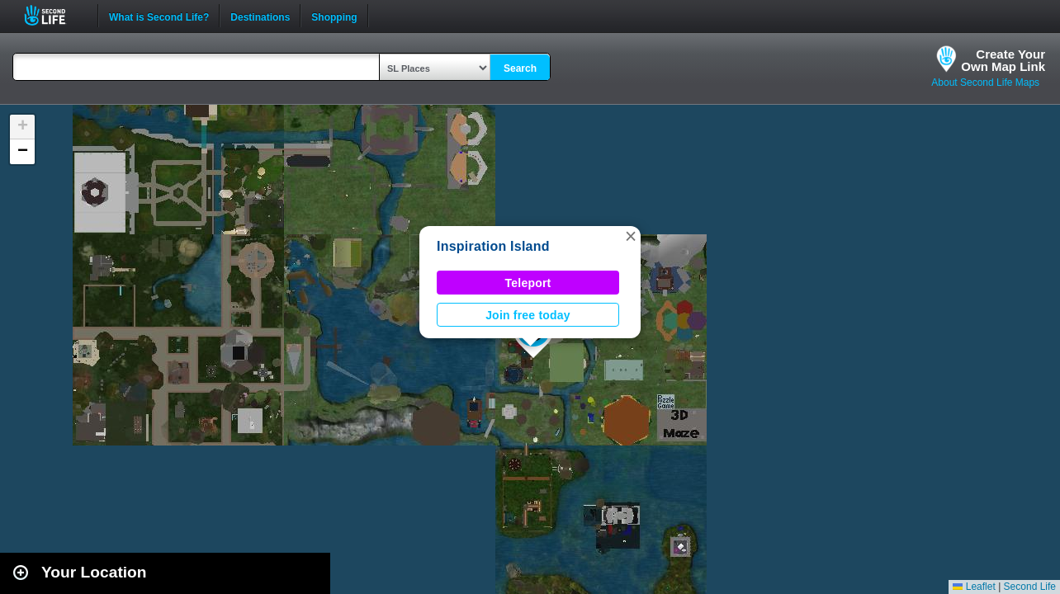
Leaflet (974, 586)
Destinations (260, 16)
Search (520, 68)
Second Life (54, 15)
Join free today (527, 315)
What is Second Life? (159, 16)
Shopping (334, 16)
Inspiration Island (493, 246)
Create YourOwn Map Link (1003, 60)
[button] (631, 236)
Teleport (528, 283)
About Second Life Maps (985, 82)
